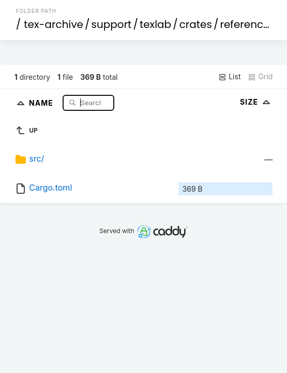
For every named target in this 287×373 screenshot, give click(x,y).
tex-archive (53, 24)
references (247, 24)
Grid (260, 76)
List (229, 76)
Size (256, 101)
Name (42, 102)
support (112, 24)
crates (195, 24)
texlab (155, 24)
